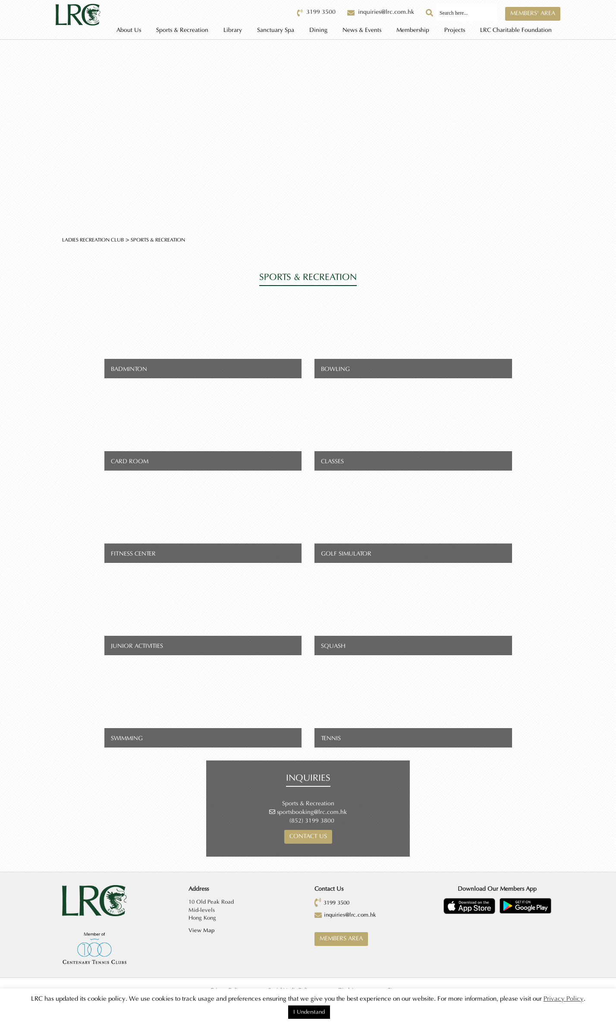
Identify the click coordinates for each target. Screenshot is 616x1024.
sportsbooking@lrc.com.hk (312, 812)
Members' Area (532, 13)
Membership (412, 30)
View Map (201, 930)
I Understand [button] (309, 1012)
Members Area (341, 938)
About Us (128, 30)
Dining (318, 30)
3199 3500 (336, 903)
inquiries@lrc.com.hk (350, 915)
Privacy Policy (564, 998)
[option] (308, 129)
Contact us (308, 836)
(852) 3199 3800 (311, 820)
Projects (454, 30)
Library (232, 30)
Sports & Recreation (182, 30)
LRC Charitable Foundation (516, 30)
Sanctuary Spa (275, 30)
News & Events (362, 30)
